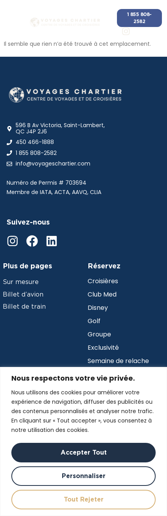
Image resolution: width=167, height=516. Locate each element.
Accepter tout (84, 452)
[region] (83, 441)
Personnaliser (84, 476)
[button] (14, 22)
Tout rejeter (84, 499)
